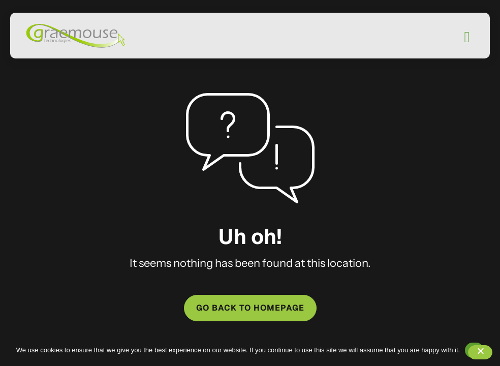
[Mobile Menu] (467, 37)
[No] (480, 352)
